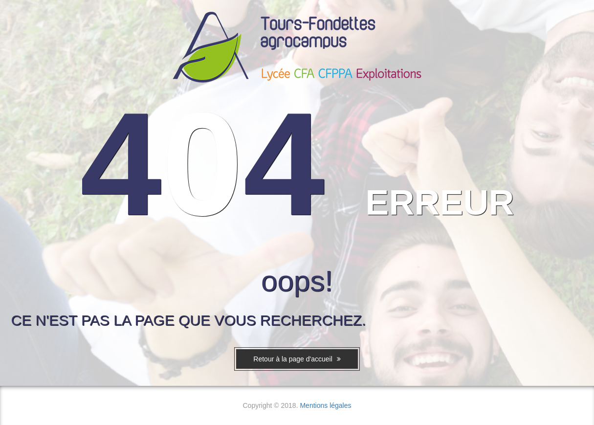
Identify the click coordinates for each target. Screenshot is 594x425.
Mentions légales (325, 405)
